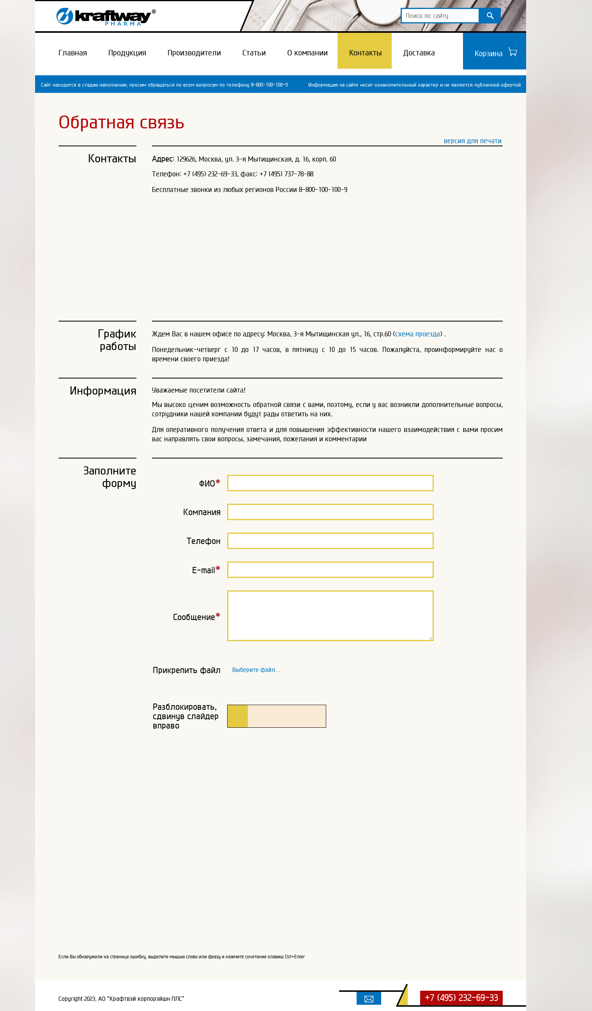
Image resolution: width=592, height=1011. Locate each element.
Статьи (254, 52)
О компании (307, 52)
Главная (72, 52)
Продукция (127, 52)
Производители (194, 52)
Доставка (419, 52)
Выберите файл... (256, 668)
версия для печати (473, 140)
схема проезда (417, 334)
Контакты (365, 52)
